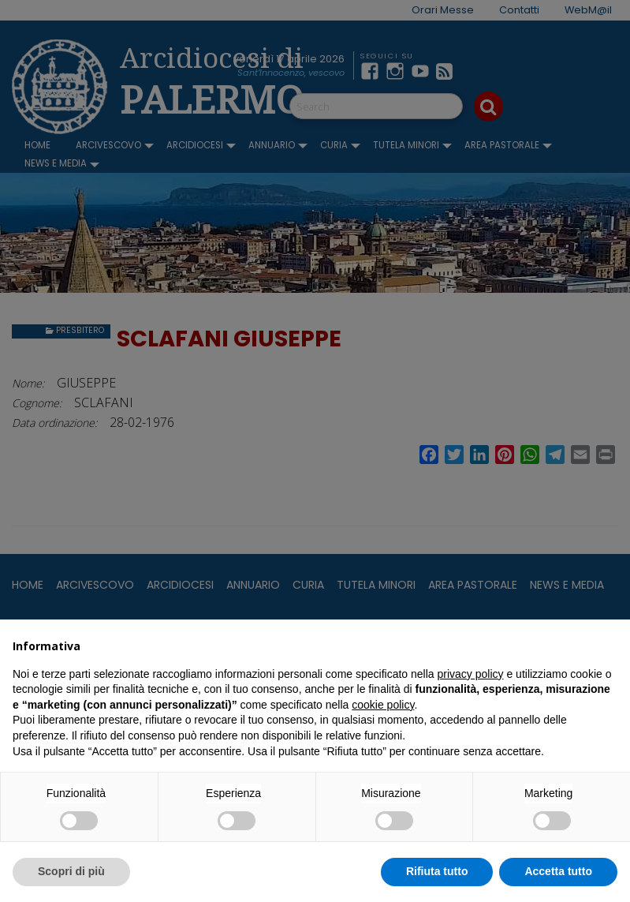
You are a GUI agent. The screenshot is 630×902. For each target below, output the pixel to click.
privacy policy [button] (471, 674)
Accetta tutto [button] (558, 871)
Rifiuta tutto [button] (437, 871)
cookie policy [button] (383, 704)
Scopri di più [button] (71, 871)
